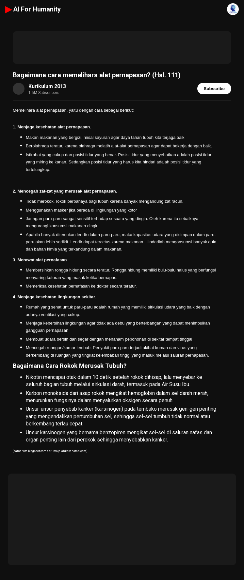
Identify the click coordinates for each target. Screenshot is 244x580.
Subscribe (214, 88)
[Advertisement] (122, 47)
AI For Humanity (33, 9)
